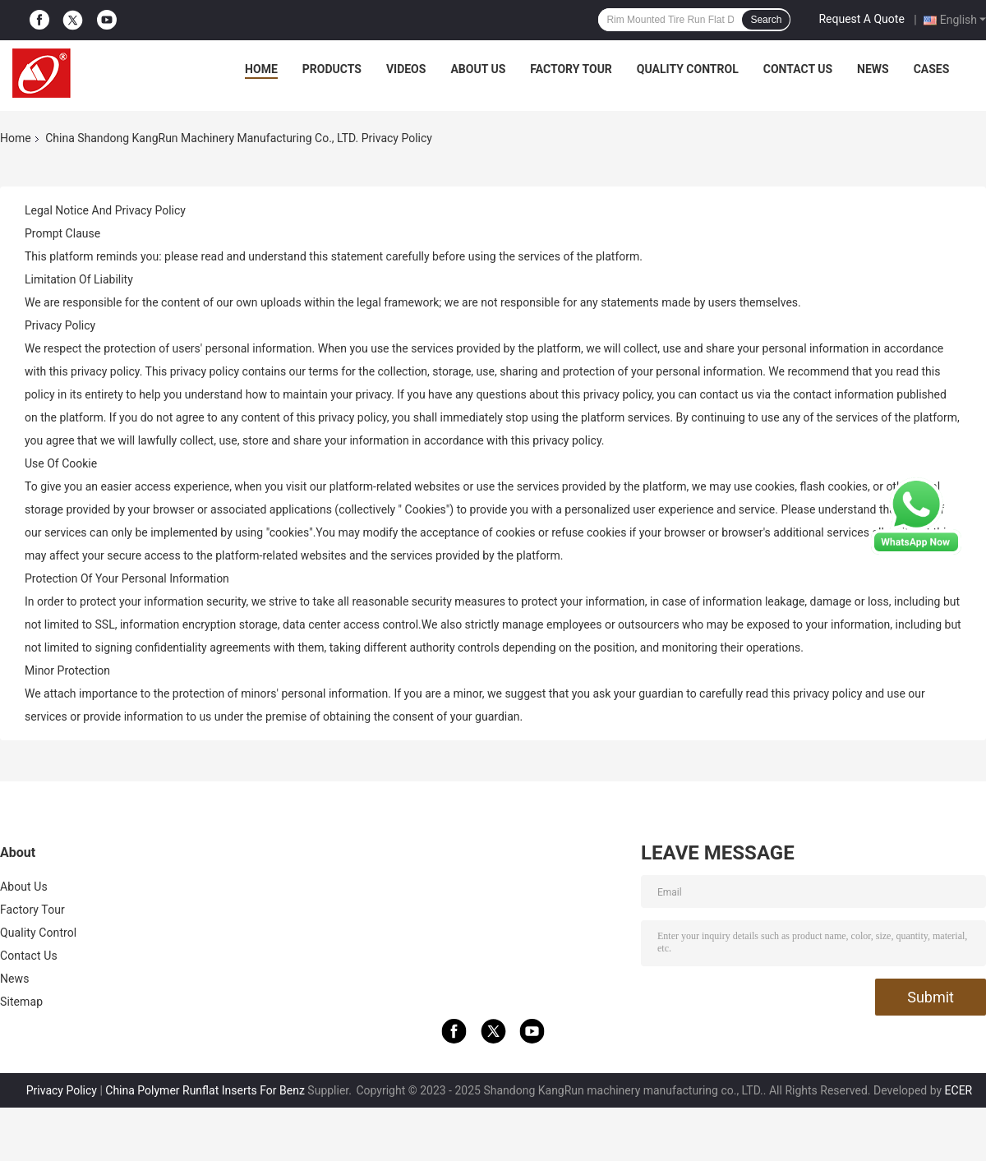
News (873, 69)
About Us (477, 69)
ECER (959, 1090)
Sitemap (21, 1001)
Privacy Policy (61, 1090)
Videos (406, 69)
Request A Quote (861, 18)
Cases (932, 69)
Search (765, 19)
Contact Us (797, 69)
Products (332, 69)
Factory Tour (571, 69)
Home (261, 69)
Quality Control (688, 69)
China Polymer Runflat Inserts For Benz (205, 1090)
